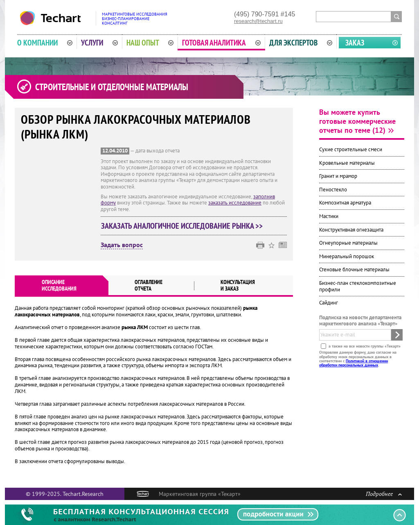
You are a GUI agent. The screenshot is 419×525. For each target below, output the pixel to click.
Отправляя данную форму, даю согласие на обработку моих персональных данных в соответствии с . (357, 359)
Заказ (354, 43)
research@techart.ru (258, 21)
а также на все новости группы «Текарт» (364, 346)
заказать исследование (234, 202)
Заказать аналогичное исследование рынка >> (182, 225)
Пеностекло (333, 189)
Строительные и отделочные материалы (111, 87)
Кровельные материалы (347, 162)
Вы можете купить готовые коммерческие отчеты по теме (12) (357, 121)
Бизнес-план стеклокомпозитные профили (357, 286)
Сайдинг (328, 302)
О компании (44, 43)
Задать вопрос (122, 245)
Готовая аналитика (221, 43)
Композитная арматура (345, 202)
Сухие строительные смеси (350, 149)
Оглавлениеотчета (148, 285)
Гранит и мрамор (338, 176)
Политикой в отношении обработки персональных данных (353, 363)
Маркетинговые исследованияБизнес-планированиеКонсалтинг (134, 18)
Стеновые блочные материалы (354, 269)
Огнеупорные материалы (348, 242)
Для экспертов (300, 43)
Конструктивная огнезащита (351, 229)
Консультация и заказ (238, 285)
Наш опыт (150, 43)
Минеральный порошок (346, 256)
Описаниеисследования (59, 285)
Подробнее (384, 494)
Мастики (328, 216)
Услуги (99, 43)
